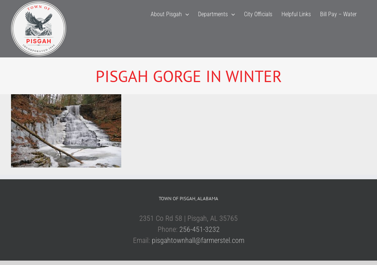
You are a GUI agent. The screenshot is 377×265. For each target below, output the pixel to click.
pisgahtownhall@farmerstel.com (198, 240)
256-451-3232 (199, 229)
